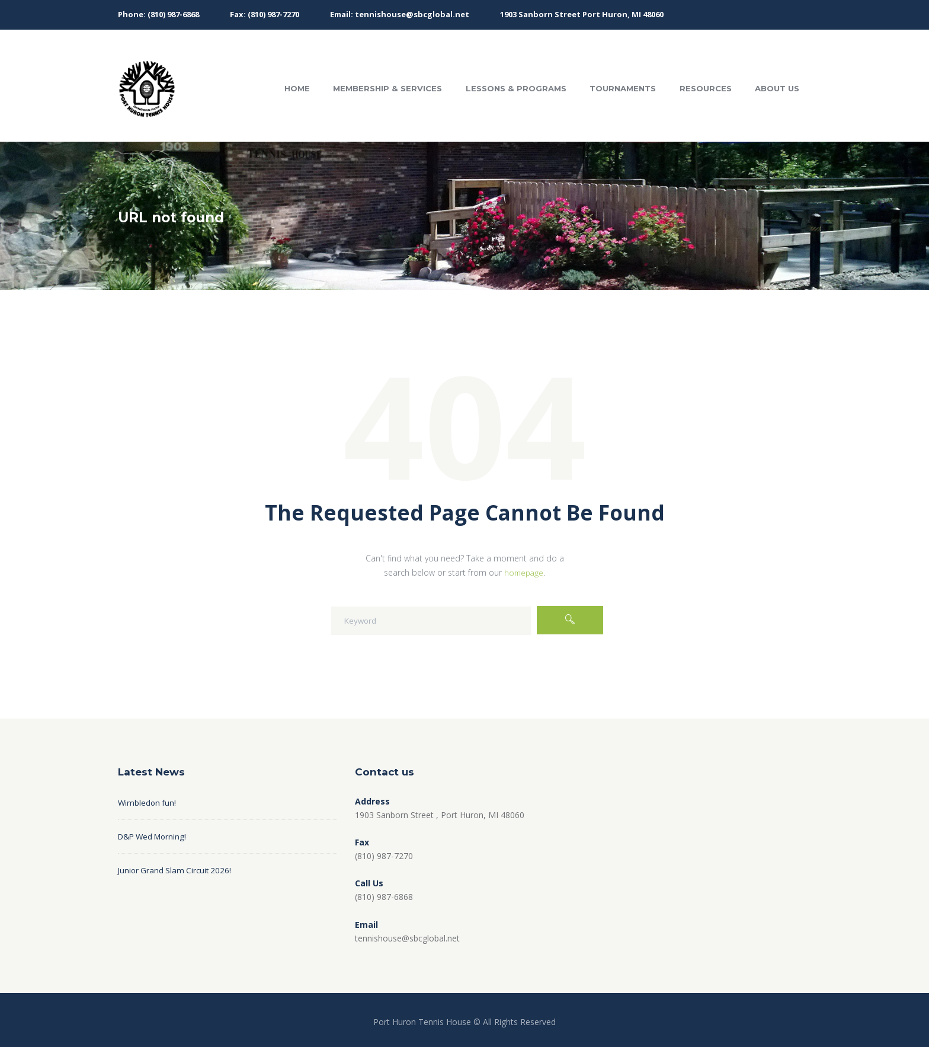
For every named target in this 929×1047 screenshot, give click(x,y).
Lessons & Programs (516, 88)
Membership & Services (387, 88)
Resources (706, 88)
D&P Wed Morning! (155, 836)
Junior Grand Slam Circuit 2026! (177, 870)
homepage (523, 572)
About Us (777, 88)
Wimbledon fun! (148, 802)
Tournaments (623, 88)
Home (297, 88)
